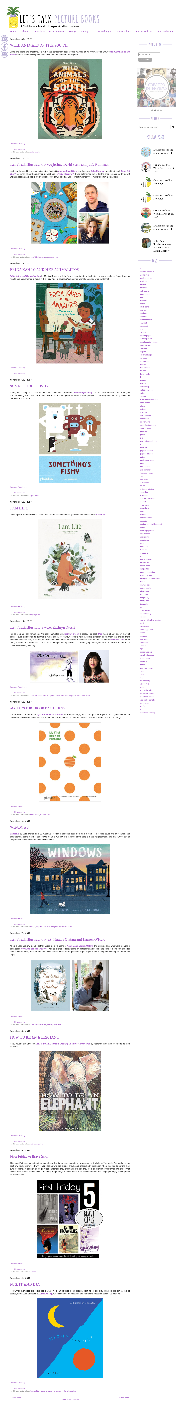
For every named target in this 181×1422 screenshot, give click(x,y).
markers (143, 514)
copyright (143, 348)
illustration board (146, 473)
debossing (144, 364)
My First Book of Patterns (50, 714)
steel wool (144, 642)
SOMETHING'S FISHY (29, 386)
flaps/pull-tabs (35, 1391)
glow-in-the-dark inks (148, 441)
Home (13, 31)
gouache (50, 257)
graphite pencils (71, 696)
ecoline (143, 383)
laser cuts (144, 479)
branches (143, 300)
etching (143, 396)
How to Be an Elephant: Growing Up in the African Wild (63, 1044)
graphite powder (146, 454)
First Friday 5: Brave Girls (29, 1156)
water (142, 687)
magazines (144, 508)
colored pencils (146, 339)
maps (142, 511)
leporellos (144, 492)
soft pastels (144, 626)
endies (142, 393)
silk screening (145, 613)
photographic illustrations (150, 578)
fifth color (143, 412)
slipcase (143, 617)
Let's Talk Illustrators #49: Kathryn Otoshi (42, 627)
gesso (142, 435)
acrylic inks (144, 275)
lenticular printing (147, 489)
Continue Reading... (18, 143)
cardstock (144, 316)
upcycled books (146, 668)
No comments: (20, 149)
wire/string (144, 706)
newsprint (144, 546)
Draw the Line (117, 640)
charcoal (143, 323)
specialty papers (146, 629)
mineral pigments (147, 530)
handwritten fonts (147, 460)
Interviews (39, 31)
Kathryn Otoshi (72, 634)
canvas (143, 310)
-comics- (33, 1272)
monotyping (144, 540)
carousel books (146, 320)
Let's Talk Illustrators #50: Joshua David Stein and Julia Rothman (59, 164)
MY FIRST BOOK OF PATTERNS (37, 708)
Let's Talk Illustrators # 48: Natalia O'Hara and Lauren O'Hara (57, 939)
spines (142, 633)
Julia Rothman (98, 171)
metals (142, 527)
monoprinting (145, 537)
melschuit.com (165, 31)
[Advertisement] (156, 733)
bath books (144, 291)
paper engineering (48, 1391)
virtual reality (145, 681)
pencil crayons (146, 575)
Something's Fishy (83, 392)
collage (32, 927)
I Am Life (100, 514)
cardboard (144, 313)
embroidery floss (146, 390)
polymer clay (145, 585)
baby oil (143, 284)
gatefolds (143, 431)
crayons (143, 351)
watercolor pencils (147, 700)
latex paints (144, 483)
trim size (143, 661)
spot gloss (144, 639)
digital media (34, 152)
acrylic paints (35, 615)
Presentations (123, 31)
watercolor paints (83, 696)
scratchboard (145, 610)
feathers (143, 409)
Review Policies (144, 31)
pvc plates (144, 594)
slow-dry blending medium (150, 620)
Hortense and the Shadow (33, 949)
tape (141, 649)
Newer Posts (16, 1398)
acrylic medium (146, 278)
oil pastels (144, 553)
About (25, 31)
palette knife (145, 566)
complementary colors (55, 696)
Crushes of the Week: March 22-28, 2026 (163, 168)
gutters (142, 457)
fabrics (142, 406)
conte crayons (145, 345)
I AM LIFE (19, 508)
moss (142, 543)
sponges (143, 636)
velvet (142, 674)
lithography (144, 505)
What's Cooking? (65, 174)
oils (141, 556)
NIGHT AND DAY (25, 1284)
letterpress (54, 927)
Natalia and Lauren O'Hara (80, 946)
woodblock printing (147, 713)
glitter (142, 438)
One (100, 634)
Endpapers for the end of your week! (163, 151)
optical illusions (146, 559)
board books (34, 815)
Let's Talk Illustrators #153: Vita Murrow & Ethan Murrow (162, 245)
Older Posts (124, 1398)
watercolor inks (146, 690)
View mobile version (70, 1399)
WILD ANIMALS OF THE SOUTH (39, 45)
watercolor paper (147, 697)
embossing (144, 387)
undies (142, 665)
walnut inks (144, 684)
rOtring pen (144, 601)
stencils (143, 645)
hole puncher (145, 470)
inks (56, 257)
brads (142, 297)
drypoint (143, 380)
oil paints (143, 550)
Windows (14, 834)
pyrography (144, 598)
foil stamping (145, 422)
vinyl (141, 677)
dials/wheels (145, 367)
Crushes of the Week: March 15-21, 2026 (163, 214)
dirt (141, 377)
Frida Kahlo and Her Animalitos (25, 276)
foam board (144, 419)
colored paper (145, 336)
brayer (142, 304)
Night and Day (45, 1294)
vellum (142, 671)
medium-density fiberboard (151, 524)
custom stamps (146, 355)
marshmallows (146, 518)
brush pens (144, 307)
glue (141, 444)
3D (141, 268)
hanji (142, 463)
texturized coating (147, 655)
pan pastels (144, 569)
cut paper (144, 358)
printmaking (71, 1391)
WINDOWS (19, 827)
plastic (142, 582)
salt (141, 607)
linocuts (143, 502)
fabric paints (145, 403)
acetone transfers (147, 272)
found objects (145, 428)
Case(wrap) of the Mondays (163, 181)
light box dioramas (147, 498)
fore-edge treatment (148, 425)
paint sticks (144, 562)
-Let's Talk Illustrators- (38, 257)
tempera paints (146, 652)
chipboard (144, 326)
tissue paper (145, 658)
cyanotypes (144, 361)
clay (141, 329)
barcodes (143, 288)
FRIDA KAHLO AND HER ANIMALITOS (44, 270)
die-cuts (143, 371)
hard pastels (145, 466)
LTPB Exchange (103, 31)
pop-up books (61, 1391)
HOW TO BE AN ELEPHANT (34, 1037)
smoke (142, 623)
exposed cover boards (149, 399)
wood (142, 709)
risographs (144, 604)
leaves (142, 486)
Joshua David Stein (67, 171)
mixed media (145, 534)
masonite (143, 521)
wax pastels (144, 703)
